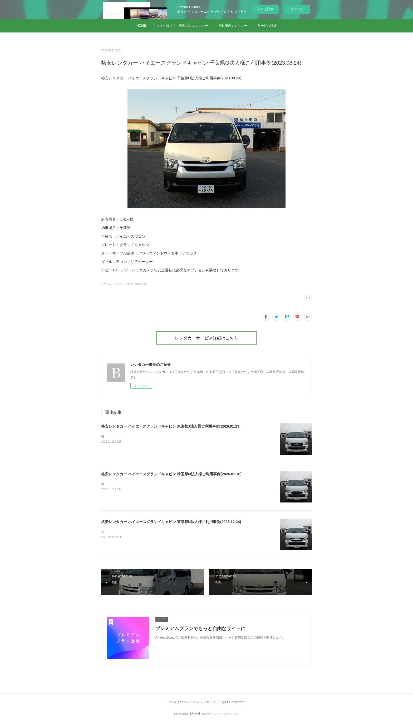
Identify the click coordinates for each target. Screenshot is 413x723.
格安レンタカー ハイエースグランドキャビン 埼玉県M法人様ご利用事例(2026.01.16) (171, 474)
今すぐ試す (265, 9)
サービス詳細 (267, 25)
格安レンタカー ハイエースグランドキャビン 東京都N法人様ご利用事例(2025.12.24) (171, 522)
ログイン (297, 9)
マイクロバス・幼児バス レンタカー (182, 25)
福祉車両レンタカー (233, 25)
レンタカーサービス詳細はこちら (206, 338)
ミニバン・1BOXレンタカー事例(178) (123, 284)
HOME (141, 25)
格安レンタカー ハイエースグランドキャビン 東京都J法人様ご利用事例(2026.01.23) (170, 426)
